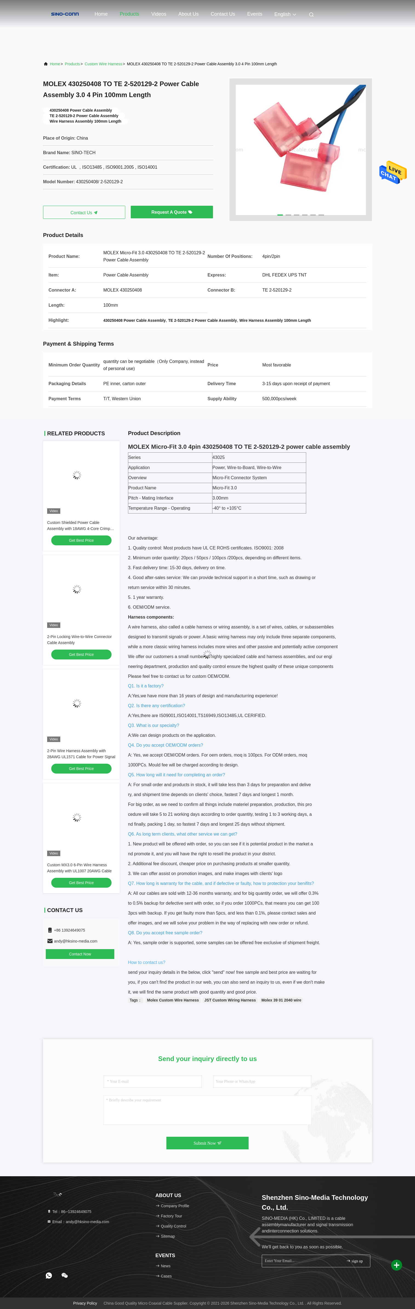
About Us (188, 14)
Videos (158, 14)
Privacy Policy (85, 1303)
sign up (354, 1261)
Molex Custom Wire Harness (173, 1000)
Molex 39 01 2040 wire (281, 1000)
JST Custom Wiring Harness (230, 1000)
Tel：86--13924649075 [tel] (69, 1211)
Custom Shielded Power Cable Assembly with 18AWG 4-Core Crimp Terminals (78, 528)
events (254, 14)
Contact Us (223, 14)
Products (129, 14)
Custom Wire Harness (103, 64)
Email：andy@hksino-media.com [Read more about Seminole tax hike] (78, 1222)
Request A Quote (171, 212)
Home (101, 14)
